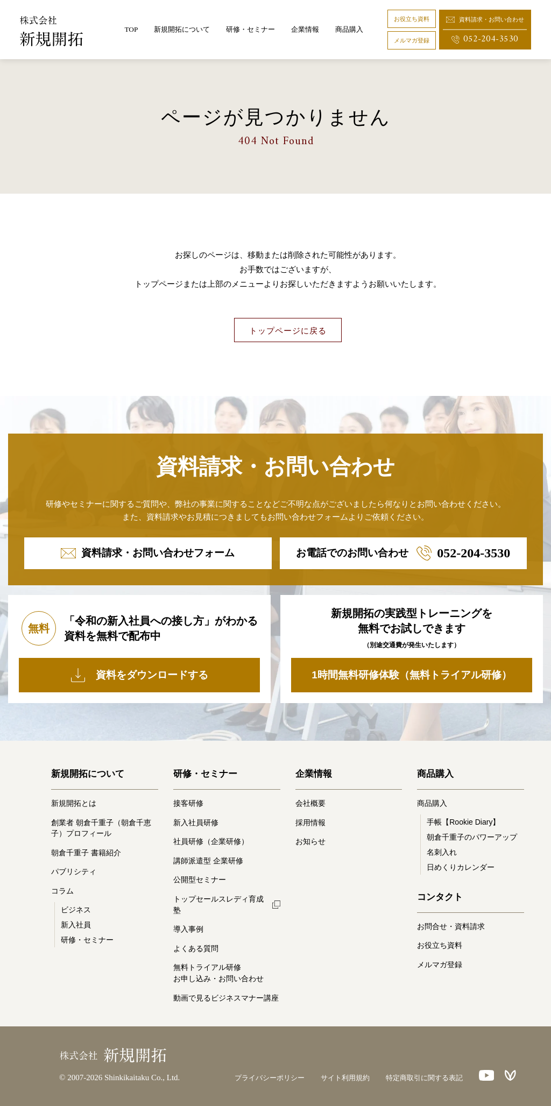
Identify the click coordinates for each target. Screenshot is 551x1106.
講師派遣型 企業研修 (208, 860)
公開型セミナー (199, 879)
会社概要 (310, 803)
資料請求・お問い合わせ (485, 19)
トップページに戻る (288, 330)
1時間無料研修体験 (412, 675)
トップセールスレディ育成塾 (218, 904)
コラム (62, 891)
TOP (131, 29)
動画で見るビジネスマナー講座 (226, 998)
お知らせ (310, 841)
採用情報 (310, 822)
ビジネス (76, 909)
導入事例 (188, 929)
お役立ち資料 (411, 19)
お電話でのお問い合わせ (403, 553)
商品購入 (349, 29)
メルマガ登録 (411, 40)
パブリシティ (73, 871)
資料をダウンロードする (139, 675)
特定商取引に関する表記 (424, 1078)
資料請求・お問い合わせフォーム (148, 552)
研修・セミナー (87, 939)
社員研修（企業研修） (211, 841)
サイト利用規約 (345, 1078)
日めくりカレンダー (461, 867)
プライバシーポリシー (270, 1078)
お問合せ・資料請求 (451, 926)
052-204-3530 (484, 39)
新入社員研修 (195, 822)
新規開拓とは (73, 803)
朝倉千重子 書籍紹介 (86, 852)
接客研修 (188, 803)
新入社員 (76, 924)
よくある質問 (195, 948)
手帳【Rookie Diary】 (463, 822)
